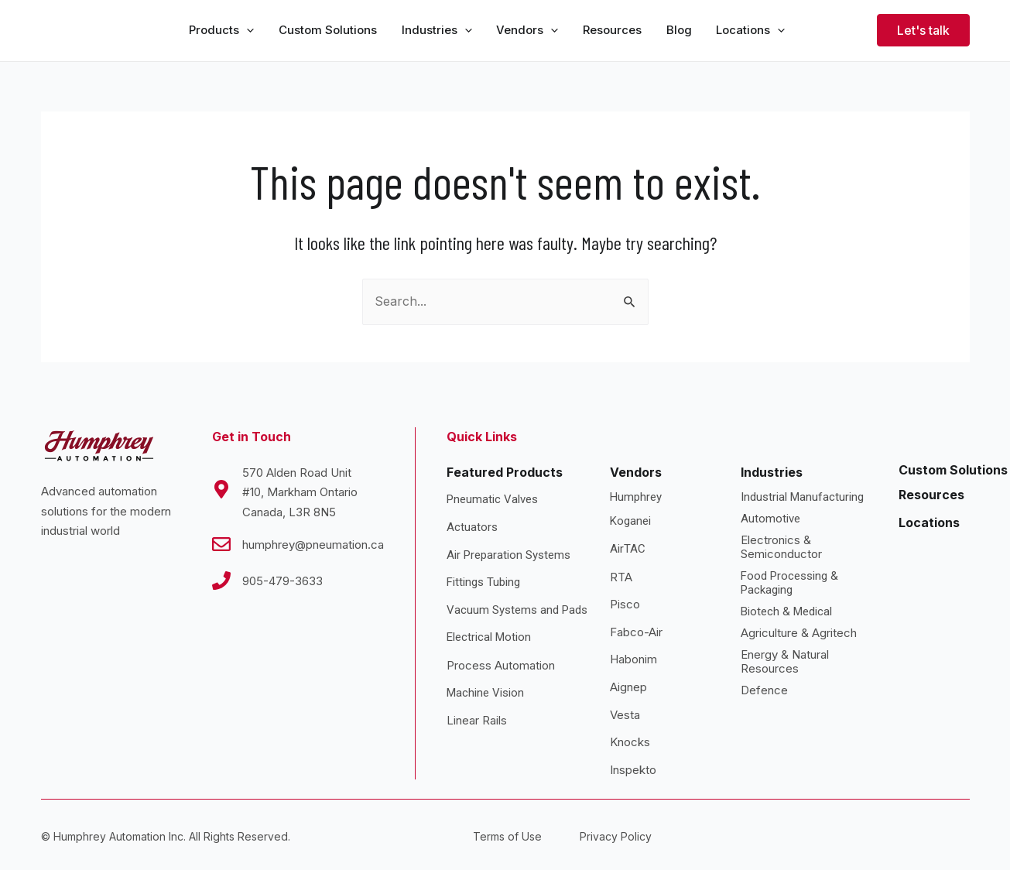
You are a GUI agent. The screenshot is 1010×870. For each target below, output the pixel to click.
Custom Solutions (953, 470)
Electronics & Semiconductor (781, 547)
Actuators (472, 527)
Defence (764, 690)
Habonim (633, 659)
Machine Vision (485, 693)
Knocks (630, 742)
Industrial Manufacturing (802, 498)
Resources (931, 494)
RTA (621, 577)
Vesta (625, 714)
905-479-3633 (282, 581)
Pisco (625, 604)
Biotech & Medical (786, 612)
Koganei (630, 522)
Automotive (770, 519)
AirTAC (627, 549)
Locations (929, 522)
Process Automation (501, 665)
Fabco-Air (636, 632)
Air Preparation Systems (508, 555)
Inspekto (633, 769)
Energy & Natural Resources (785, 662)
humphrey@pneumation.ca (313, 544)
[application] (246, 31)
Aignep (628, 687)
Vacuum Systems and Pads (517, 610)
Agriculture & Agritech (799, 633)
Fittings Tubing (483, 582)
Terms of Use (507, 837)
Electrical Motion (489, 638)
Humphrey (636, 498)
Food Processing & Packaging (789, 584)
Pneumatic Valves (492, 500)
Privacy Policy (616, 837)
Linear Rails (477, 720)
